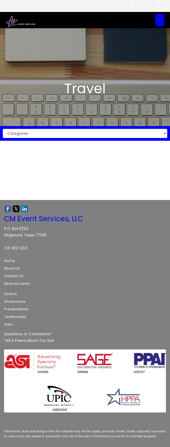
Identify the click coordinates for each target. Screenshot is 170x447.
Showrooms (15, 301)
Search (10, 293)
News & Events (17, 283)
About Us (12, 268)
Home (9, 260)
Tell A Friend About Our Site (29, 340)
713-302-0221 (15, 248)
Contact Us (13, 276)
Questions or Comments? (27, 334)
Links (8, 324)
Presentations (16, 309)
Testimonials (15, 316)
